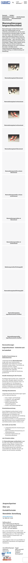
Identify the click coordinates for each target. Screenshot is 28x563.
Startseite (4, 15)
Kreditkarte (18, 551)
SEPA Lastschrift (19, 549)
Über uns (6, 507)
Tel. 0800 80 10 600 (8, 518)
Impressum (5, 549)
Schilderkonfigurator (14, 492)
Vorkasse (17, 552)
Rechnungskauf (19, 554)
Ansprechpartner (9, 503)
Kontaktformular (9, 510)
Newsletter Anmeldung (12, 514)
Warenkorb (18, 3)
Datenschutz (6, 551)
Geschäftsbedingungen (7, 548)
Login (17, 2)
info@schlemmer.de (8, 516)
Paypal (17, 548)
